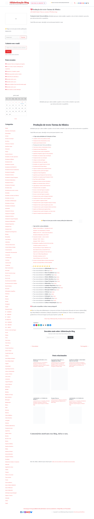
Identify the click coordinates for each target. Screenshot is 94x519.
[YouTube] (83, 3)
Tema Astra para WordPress (79, 517)
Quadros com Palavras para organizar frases (44, 209)
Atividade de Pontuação (11, 190)
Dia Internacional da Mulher (12, 286)
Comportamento (9, 254)
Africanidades (8, 138)
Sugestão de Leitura (10, 472)
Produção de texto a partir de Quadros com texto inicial (46, 211)
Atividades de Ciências (10, 208)
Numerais (7, 415)
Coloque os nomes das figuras (40, 159)
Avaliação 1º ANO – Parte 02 (40, 241)
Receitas (7, 441)
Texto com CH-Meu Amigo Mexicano (42, 254)
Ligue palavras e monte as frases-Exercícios (43, 185)
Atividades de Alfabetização (12, 205)
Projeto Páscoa (55, 398)
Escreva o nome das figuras (12, 335)
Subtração (7, 469)
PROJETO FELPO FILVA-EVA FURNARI (40, 360)
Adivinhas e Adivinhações (11, 136)
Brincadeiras (8, 242)
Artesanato (8, 154)
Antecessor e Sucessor (10, 148)
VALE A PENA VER (9, 495)
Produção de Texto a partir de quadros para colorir (45, 204)
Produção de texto (9, 433)
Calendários (8, 247)
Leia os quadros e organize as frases (42, 200)
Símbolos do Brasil (9, 456)
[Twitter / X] (88, 3)
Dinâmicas (7, 298)
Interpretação (8, 371)
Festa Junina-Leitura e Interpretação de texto (44, 147)
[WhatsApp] (77, 3)
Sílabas (7, 454)
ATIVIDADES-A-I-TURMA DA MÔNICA (40, 398)
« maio (15, 123)
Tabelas (7, 474)
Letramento (8, 384)
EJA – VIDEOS (8, 332)
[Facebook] (78, 3)
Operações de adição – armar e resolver (43, 236)
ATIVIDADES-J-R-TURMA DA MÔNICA (76, 398)
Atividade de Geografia (11, 177)
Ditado (7, 301)
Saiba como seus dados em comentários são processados (66, 461)
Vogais (6, 508)
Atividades (7, 198)
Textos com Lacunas (10, 479)
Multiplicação (8, 407)
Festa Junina (8, 345)
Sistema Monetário (9, 459)
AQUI (56, 268)
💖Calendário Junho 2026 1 (12, 92)
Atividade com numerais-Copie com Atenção (44, 155)
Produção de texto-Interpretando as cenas (43, 140)
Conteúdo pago (9, 262)
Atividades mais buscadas (48, 513)
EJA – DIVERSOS (9, 327)
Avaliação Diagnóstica (10, 229)
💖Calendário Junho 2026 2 (12, 84)
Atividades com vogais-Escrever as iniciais (43, 164)
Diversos (7, 304)
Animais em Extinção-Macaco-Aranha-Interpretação (46, 260)
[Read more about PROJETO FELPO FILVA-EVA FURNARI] (41, 381)
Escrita (6, 337)
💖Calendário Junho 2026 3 (12, 82)
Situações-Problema (10, 461)
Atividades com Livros (10, 203)
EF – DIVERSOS (9, 317)
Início (18, 513)
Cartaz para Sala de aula (11, 249)
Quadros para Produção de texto (41, 142)
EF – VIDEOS (8, 322)
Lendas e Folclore (9, 379)
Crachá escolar (8, 267)
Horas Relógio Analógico (11, 363)
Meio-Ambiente (9, 402)
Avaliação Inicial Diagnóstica (12, 236)
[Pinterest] (82, 3)
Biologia (7, 239)
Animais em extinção (10, 143)
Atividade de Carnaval (10, 169)
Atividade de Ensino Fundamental (13, 174)
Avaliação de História (10, 221)
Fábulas (7, 340)
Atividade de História (10, 179)
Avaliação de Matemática (11, 226)
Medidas (7, 397)
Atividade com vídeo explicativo (13, 161)
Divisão (7, 306)
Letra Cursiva (8, 381)
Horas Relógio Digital (10, 366)
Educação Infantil (9, 314)
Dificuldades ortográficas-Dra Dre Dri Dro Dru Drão (45, 243)
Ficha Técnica (8, 348)
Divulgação (8, 309)
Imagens (7, 368)
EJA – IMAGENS (9, 329)
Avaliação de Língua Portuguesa (13, 223)
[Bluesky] (85, 3)
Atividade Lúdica (9, 192)
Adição (7, 133)
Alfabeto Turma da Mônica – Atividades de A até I (45, 228)
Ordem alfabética (9, 420)
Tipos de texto (8, 482)
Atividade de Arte (9, 167)
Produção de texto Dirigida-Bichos (41, 149)
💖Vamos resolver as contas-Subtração (14, 94)
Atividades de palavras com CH (40, 256)
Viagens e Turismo (9, 500)
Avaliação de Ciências (10, 216)
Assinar (8, 52)
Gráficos (7, 360)
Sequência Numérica (10, 451)
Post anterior (34, 346)
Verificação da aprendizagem (12, 498)
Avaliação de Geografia (11, 218)
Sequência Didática (10, 448)
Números (7, 417)
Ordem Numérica (9, 423)
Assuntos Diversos (9, 159)
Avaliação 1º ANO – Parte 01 (40, 239)
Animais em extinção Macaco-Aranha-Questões (44, 262)
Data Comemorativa (10, 273)
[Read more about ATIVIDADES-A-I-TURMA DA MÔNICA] (39, 415)
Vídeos (6, 505)
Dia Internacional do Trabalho (12, 288)
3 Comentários (44, 362)
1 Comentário (62, 362)
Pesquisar (23, 37)
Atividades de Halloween (11, 211)
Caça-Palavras (8, 244)
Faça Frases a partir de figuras (40, 179)
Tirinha (7, 485)
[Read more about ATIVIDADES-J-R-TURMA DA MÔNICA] (75, 415)
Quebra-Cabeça (9, 438)
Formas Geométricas (10, 353)
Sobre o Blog (60, 513)
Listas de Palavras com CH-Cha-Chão (42, 258)
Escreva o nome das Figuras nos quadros (43, 189)
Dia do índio (8, 283)
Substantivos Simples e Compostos (13, 467)
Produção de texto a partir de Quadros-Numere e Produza (47, 202)
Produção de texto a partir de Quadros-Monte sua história (47, 206)
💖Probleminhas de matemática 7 (13, 79)
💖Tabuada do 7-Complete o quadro (14, 74)
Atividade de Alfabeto (10, 164)
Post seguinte (85, 346)
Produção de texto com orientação (41, 157)
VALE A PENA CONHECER (11, 490)
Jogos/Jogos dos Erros (10, 373)
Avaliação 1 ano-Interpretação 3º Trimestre (43, 230)
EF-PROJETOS (8, 324)
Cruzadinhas (8, 270)
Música (7, 410)
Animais (7, 141)
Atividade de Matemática (11, 185)
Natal (6, 412)
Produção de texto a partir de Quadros (42, 191)
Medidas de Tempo (9, 399)
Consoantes (8, 260)
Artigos (7, 156)
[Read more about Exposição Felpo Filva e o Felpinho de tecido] (59, 379)
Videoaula (7, 503)
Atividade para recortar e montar (13, 195)
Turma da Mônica (9, 487)
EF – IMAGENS (9, 319)
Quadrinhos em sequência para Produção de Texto (45, 177)
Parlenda (7, 428)
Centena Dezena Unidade (11, 252)
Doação (7, 311)
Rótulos (7, 446)
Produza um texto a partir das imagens (42, 170)
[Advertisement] (59, 33)
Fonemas (7, 350)
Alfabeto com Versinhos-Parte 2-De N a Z (43, 183)
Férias (6, 342)
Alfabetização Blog (19, 2)
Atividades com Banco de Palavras (13, 200)
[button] (38, 3)
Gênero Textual (9, 355)
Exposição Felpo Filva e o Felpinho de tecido (57, 360)
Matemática (8, 392)
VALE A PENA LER (9, 492)
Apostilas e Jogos (9, 151)
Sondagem (8, 464)
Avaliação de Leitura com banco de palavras (44, 181)
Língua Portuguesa (9, 386)
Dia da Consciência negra (11, 278)
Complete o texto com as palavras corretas (43, 138)
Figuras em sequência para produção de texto (44, 168)
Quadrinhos (8, 435)
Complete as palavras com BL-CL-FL (42, 245)
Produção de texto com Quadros (41, 187)
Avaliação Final (8, 231)
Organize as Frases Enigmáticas (41, 172)
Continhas (7, 265)
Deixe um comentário (45, 12)
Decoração (8, 275)
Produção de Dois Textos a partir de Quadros (44, 198)
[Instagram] (80, 3)
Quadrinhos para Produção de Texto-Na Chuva (44, 174)
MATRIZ (7, 394)
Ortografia (7, 425)
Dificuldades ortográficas (11, 296)
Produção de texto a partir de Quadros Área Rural (45, 196)
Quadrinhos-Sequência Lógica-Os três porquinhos (45, 153)
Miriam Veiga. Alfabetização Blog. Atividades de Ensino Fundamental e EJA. (59, 318)
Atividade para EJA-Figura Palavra (41, 166)
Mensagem (8, 404)
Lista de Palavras (9, 389)
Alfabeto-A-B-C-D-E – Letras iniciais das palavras (45, 232)
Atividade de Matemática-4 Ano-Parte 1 (42, 234)
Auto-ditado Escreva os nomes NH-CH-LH (43, 249)
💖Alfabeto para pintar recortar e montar (15, 76)
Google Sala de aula (10, 358)
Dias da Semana (9, 291)
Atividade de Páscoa (10, 187)
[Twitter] (22, 517)
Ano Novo (7, 146)
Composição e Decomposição (12, 257)
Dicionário (7, 293)
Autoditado (8, 213)
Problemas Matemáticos (11, 430)
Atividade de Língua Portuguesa (13, 182)
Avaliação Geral (9, 234)
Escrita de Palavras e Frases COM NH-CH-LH (44, 247)
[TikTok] (86, 3)
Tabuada (7, 477)
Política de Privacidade (71, 513)
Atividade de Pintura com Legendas (41, 162)
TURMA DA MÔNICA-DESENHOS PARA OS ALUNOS (77, 360)
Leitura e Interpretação (10, 376)
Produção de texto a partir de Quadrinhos (43, 151)
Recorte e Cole (8, 443)
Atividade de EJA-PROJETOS (12, 172)
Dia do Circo (8, 280)
